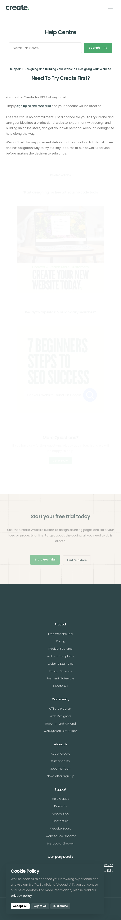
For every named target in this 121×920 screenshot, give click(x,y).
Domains (60, 806)
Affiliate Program (60, 709)
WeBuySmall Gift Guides (60, 731)
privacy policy (21, 895)
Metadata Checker (60, 843)
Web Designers (60, 716)
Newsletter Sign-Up (60, 776)
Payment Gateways (60, 678)
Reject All (40, 906)
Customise (60, 906)
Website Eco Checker (61, 836)
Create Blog (60, 813)
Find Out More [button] (77, 560)
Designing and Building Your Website (50, 69)
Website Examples (61, 664)
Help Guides (60, 799)
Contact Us (60, 821)
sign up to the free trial (33, 106)
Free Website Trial (60, 634)
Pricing (60, 641)
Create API (60, 686)
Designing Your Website (94, 69)
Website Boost (60, 828)
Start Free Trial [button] (45, 559)
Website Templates (60, 656)
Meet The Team (60, 768)
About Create (60, 753)
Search (98, 48)
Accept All (20, 906)
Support (15, 69)
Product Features (60, 649)
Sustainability (60, 761)
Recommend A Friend (60, 724)
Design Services (60, 671)
